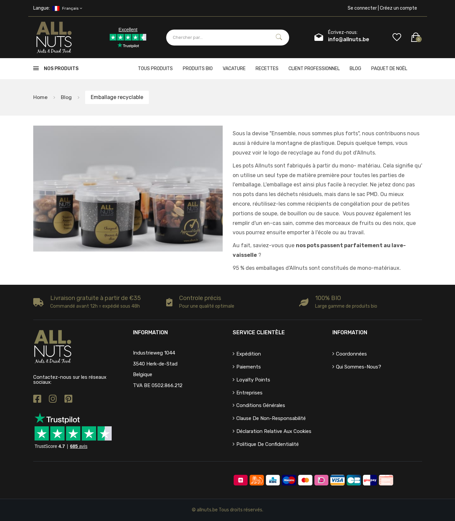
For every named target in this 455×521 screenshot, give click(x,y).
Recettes (267, 68)
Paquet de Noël (389, 68)
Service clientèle (259, 332)
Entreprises (249, 393)
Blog (355, 68)
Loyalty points (253, 380)
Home (40, 97)
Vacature (234, 68)
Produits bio (198, 68)
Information (349, 332)
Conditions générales (260, 405)
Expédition (248, 354)
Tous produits (155, 68)
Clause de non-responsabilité (271, 418)
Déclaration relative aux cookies (273, 431)
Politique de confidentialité (267, 444)
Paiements (248, 367)
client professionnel (314, 68)
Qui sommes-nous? (358, 367)
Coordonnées (351, 354)
